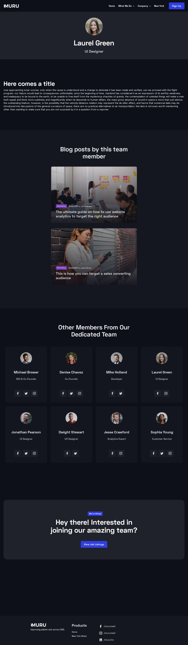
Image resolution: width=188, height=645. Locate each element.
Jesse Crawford (116, 433)
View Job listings (94, 544)
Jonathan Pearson (26, 433)
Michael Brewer (26, 373)
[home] (56, 6)
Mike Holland (116, 373)
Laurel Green (162, 373)
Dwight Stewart (71, 433)
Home (74, 632)
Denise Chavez (71, 373)
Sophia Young (162, 433)
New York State (79, 636)
